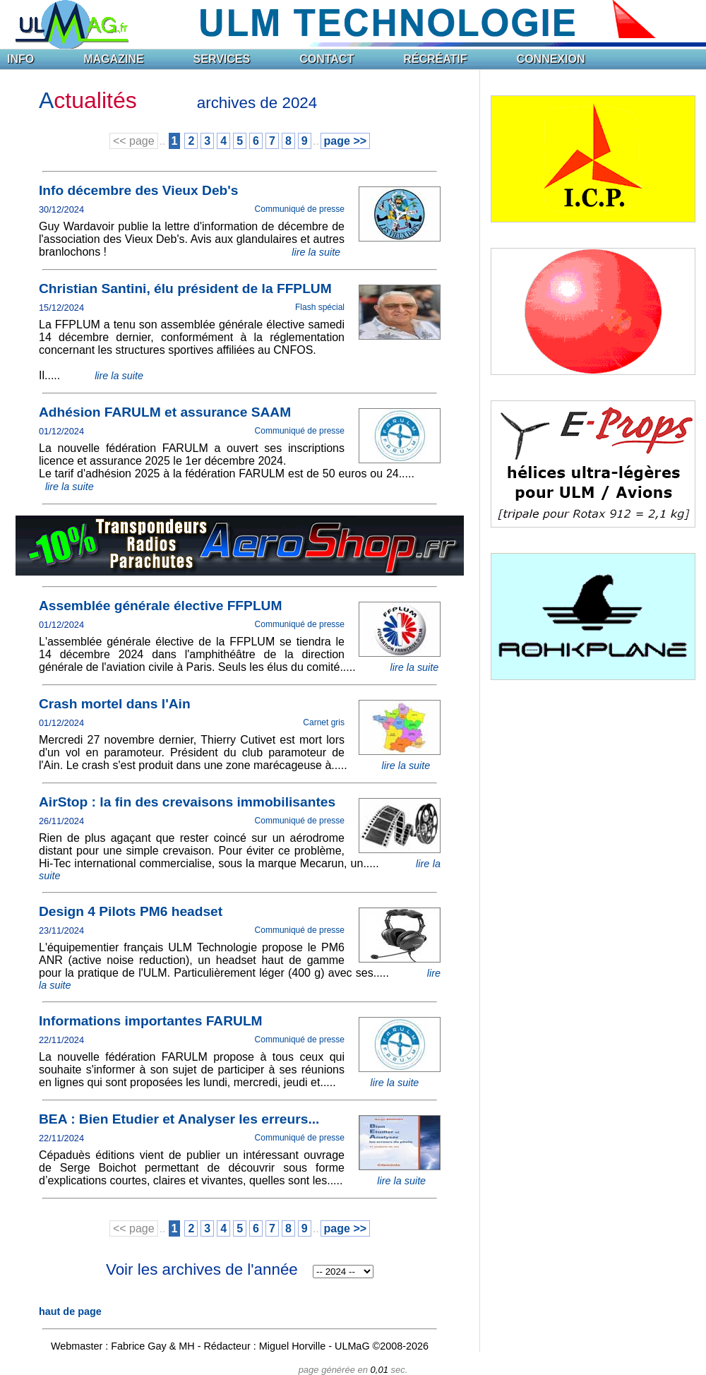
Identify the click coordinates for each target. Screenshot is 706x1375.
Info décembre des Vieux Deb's (139, 190)
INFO (20, 59)
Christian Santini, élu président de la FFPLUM (185, 288)
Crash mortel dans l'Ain (115, 703)
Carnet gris (324, 722)
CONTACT (326, 59)
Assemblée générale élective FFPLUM (160, 605)
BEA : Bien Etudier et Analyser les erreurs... (179, 1119)
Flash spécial (320, 307)
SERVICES (222, 59)
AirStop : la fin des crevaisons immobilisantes (187, 801)
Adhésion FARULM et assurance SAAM (165, 412)
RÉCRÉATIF (435, 59)
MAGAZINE (113, 59)
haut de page (70, 1311)
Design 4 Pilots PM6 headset (130, 911)
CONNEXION (551, 59)
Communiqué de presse (300, 209)
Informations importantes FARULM (151, 1020)
